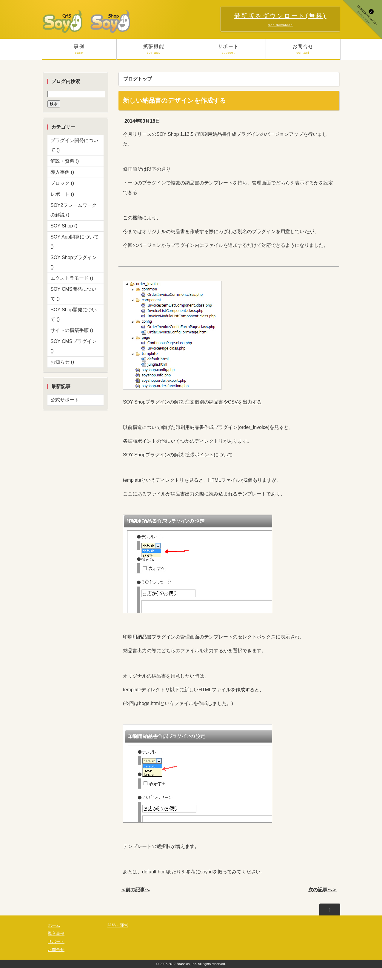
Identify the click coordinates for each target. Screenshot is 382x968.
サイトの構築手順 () (71, 330)
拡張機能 (154, 52)
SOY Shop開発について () (73, 314)
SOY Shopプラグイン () (73, 262)
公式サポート (64, 399)
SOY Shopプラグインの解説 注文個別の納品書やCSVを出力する (192, 401)
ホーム (54, 925)
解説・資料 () (64, 161)
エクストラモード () (71, 278)
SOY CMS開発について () (73, 294)
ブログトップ (137, 78)
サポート (228, 52)
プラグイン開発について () (74, 145)
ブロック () (62, 183)
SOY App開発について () (74, 241)
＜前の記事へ (135, 889)
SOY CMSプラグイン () (73, 346)
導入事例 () (62, 172)
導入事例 (56, 933)
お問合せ (303, 52)
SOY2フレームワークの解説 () (73, 210)
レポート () (62, 194)
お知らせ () (62, 361)
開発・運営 (117, 925)
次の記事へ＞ (322, 889)
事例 (79, 52)
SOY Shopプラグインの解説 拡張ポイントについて (178, 454)
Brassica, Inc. (187, 964)
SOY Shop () (63, 225)
